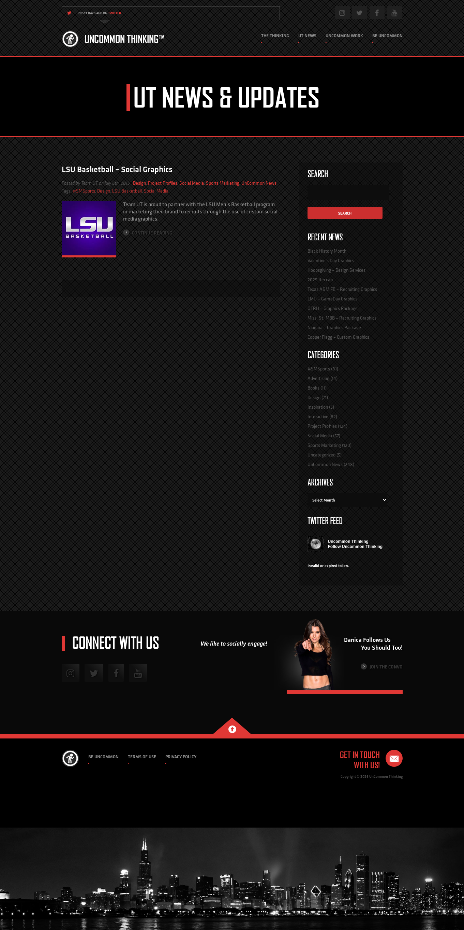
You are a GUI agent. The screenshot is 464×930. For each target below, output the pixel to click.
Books (313, 387)
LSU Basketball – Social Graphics (117, 169)
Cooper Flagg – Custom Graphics (338, 337)
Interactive (318, 416)
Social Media (191, 183)
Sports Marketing (222, 183)
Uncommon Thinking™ (125, 39)
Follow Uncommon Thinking (355, 546)
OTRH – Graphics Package (333, 308)
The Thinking (275, 36)
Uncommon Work (344, 36)
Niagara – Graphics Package (334, 327)
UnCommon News (258, 183)
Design (139, 183)
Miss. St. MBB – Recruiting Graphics (342, 317)
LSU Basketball (127, 191)
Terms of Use (142, 757)
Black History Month (327, 251)
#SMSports (84, 191)
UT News (307, 36)
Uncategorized (321, 454)
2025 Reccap (320, 279)
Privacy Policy (180, 757)
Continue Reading (147, 232)
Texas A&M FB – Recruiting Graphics (342, 289)
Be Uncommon (387, 36)
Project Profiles (162, 183)
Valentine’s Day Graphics (331, 260)
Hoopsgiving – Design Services (336, 270)
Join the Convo (382, 666)
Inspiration (318, 407)
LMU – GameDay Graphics (332, 298)
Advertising (318, 378)
